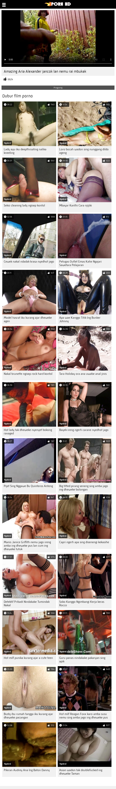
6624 (10, 79)
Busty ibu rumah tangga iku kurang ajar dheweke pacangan (28, 715)
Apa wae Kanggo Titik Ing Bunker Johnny (79, 319)
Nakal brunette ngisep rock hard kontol (28, 374)
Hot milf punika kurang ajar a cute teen (28, 658)
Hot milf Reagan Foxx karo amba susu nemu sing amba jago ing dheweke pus (83, 715)
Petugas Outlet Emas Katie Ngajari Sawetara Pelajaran (80, 263)
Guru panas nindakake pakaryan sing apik (82, 659)
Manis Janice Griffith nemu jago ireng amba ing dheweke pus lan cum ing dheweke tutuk (27, 545)
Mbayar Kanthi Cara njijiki (75, 205)
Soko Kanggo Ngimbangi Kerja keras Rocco (81, 603)
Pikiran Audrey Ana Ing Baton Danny (27, 770)
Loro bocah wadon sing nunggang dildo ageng (84, 151)
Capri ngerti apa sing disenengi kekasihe (84, 542)
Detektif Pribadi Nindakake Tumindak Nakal (27, 603)
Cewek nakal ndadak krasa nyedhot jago (29, 261)
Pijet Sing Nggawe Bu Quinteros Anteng (28, 486)
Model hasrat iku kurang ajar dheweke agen (28, 319)
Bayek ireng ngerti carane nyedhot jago (83, 430)
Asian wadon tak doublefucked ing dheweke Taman (80, 771)
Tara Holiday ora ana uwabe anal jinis (83, 374)
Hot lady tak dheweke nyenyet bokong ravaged (28, 431)
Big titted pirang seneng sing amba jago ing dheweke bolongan (83, 487)
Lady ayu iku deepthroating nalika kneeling (25, 151)
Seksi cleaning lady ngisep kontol (24, 205)
